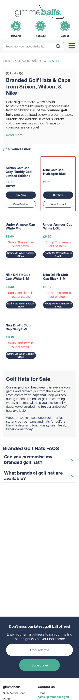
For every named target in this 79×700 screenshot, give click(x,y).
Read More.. (15, 135)
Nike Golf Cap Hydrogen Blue (54, 172)
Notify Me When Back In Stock (20, 254)
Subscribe (39, 665)
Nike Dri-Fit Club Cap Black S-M (55, 277)
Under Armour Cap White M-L (20, 226)
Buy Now (21, 195)
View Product (21, 204)
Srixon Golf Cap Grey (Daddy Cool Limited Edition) (19, 172)
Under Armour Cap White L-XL (58, 226)
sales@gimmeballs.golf (53, 697)
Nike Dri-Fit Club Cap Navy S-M (18, 327)
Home (7, 60)
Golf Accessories (27, 60)
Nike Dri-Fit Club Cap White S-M (18, 277)
